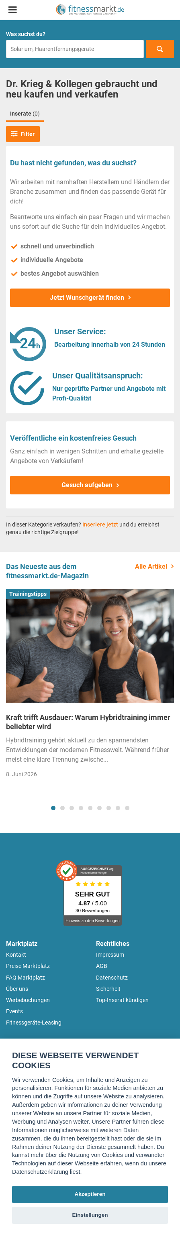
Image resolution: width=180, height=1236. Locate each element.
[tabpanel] (90, 686)
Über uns (17, 989)
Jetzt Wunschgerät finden (87, 297)
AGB (101, 966)
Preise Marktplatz (28, 966)
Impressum (110, 954)
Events (14, 1011)
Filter (23, 133)
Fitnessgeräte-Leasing (33, 1022)
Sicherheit (108, 989)
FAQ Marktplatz (25, 977)
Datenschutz (112, 977)
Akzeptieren (89, 1194)
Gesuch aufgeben (86, 485)
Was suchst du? (25, 34)
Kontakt (16, 954)
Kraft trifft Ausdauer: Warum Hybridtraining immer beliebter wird (88, 722)
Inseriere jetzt (100, 524)
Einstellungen (90, 1215)
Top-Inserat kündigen (122, 1000)
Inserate (25, 113)
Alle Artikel (151, 566)
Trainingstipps (28, 594)
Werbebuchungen (28, 1000)
